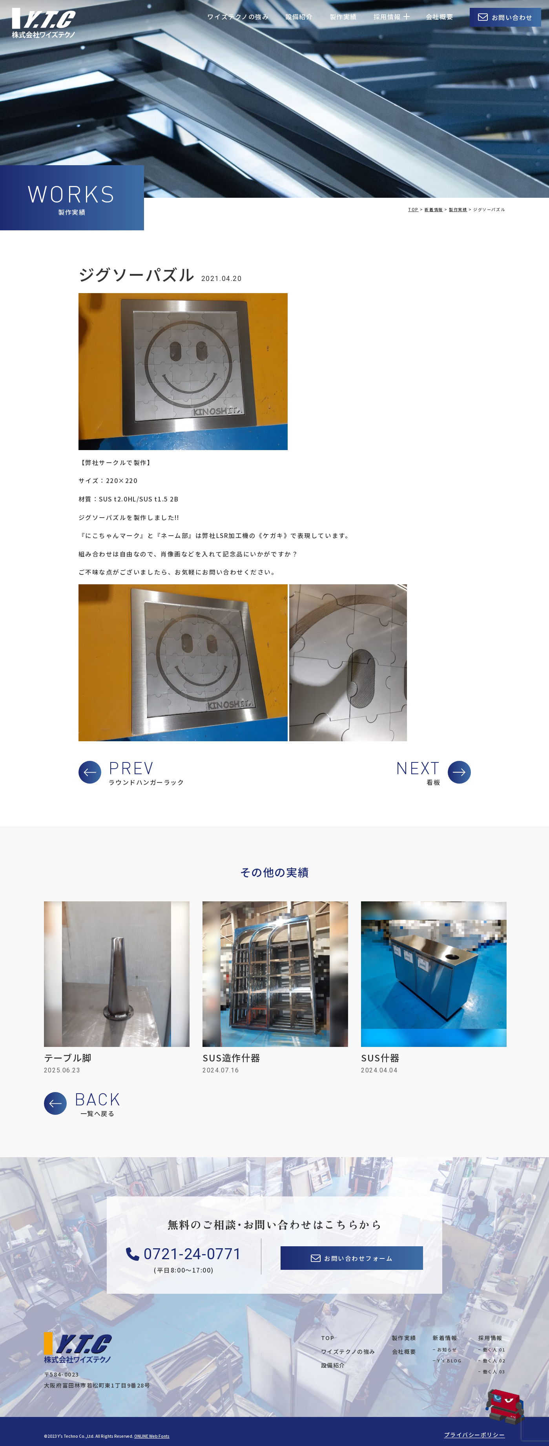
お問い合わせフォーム (358, 1258)
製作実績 (343, 16)
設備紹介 (299, 16)
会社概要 (439, 16)
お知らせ (447, 1349)
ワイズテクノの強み (238, 16)
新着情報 (445, 1338)
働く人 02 (494, 1360)
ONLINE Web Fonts (152, 1436)
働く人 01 (494, 1349)
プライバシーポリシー (474, 1435)
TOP (328, 1338)
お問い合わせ (512, 17)
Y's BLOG (449, 1360)
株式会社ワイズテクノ (44, 23)
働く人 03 (494, 1371)
